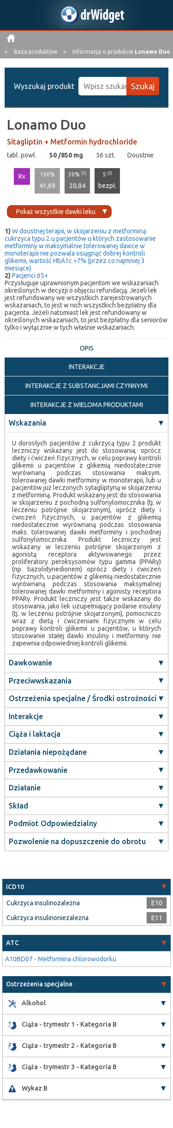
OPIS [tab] (87, 348)
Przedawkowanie (38, 770)
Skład (18, 806)
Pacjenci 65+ (30, 275)
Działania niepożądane (48, 752)
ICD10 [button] (15, 886)
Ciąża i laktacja (34, 734)
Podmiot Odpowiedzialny (53, 823)
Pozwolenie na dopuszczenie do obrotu (77, 841)
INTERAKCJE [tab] (87, 366)
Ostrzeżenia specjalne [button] (39, 984)
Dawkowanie (30, 662)
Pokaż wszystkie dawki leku (55, 211)
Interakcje (26, 716)
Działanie (25, 787)
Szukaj (143, 86)
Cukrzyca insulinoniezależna (47, 917)
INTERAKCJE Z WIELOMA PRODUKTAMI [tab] (86, 404)
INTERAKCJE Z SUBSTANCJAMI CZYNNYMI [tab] (86, 385)
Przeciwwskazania (40, 681)
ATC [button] (12, 942)
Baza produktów (36, 52)
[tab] (86, 887)
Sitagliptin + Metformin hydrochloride (72, 142)
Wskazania (27, 423)
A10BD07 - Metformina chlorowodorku (60, 959)
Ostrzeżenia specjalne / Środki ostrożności (82, 698)
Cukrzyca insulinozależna (43, 903)
